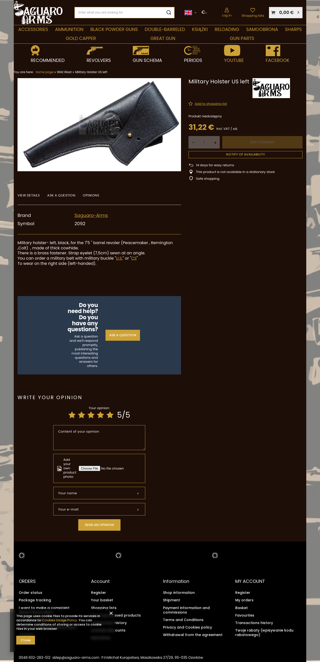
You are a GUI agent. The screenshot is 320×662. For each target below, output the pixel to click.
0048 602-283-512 (34, 657)
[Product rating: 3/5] (91, 415)
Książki (200, 29)
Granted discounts (108, 630)
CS (134, 258)
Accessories (33, 29)
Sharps (293, 29)
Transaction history (109, 622)
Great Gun (163, 38)
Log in (227, 15)
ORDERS (27, 581)
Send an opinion (99, 524)
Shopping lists (253, 15)
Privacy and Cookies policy (187, 627)
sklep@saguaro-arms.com (76, 657)
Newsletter (101, 638)
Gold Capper (81, 38)
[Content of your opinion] (99, 437)
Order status (30, 592)
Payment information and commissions (186, 609)
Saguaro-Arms (91, 215)
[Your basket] (285, 12)
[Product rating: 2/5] (81, 415)
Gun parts (242, 38)
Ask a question (122, 335)
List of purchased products (116, 615)
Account (100, 581)
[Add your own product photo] (113, 468)
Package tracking (35, 600)
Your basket (102, 600)
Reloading (227, 29)
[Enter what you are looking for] (124, 12)
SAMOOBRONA (262, 29)
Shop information (179, 592)
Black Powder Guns (114, 29)
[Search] (168, 12)
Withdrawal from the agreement (192, 635)
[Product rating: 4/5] (100, 415)
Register (98, 592)
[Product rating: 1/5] (72, 415)
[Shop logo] (38, 12)
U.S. (119, 258)
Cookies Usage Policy (59, 620)
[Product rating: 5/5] (110, 415)
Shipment (171, 600)
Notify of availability (245, 154)
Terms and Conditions (183, 619)
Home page (44, 72)
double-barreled (165, 29)
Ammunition (69, 29)
